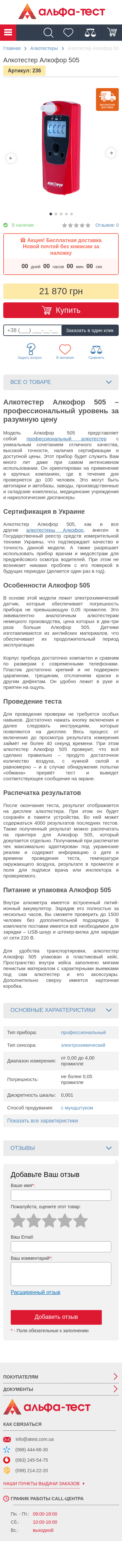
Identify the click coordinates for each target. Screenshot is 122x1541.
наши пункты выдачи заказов (41, 1483)
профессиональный (83, 1032)
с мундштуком (77, 1107)
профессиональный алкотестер (67, 438)
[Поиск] (50, 32)
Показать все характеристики (42, 1120)
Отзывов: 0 (107, 225)
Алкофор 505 (54, 432)
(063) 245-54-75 (31, 1460)
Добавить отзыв (56, 1317)
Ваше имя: (23, 1185)
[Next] (111, 153)
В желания (65, 351)
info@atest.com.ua (35, 1439)
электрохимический (83, 1045)
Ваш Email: (22, 1237)
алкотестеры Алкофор (54, 530)
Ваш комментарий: (31, 1258)
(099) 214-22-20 (31, 1470)
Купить (68, 310)
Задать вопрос (30, 351)
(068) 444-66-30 (31, 1449)
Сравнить (96, 351)
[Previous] (11, 158)
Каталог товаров (8, 32)
